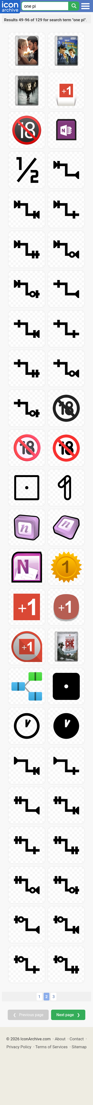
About (60, 1038)
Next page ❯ (68, 1015)
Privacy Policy (19, 1046)
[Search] (73, 6)
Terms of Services (51, 1046)
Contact (77, 1038)
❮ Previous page (28, 1015)
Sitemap (79, 1046)
